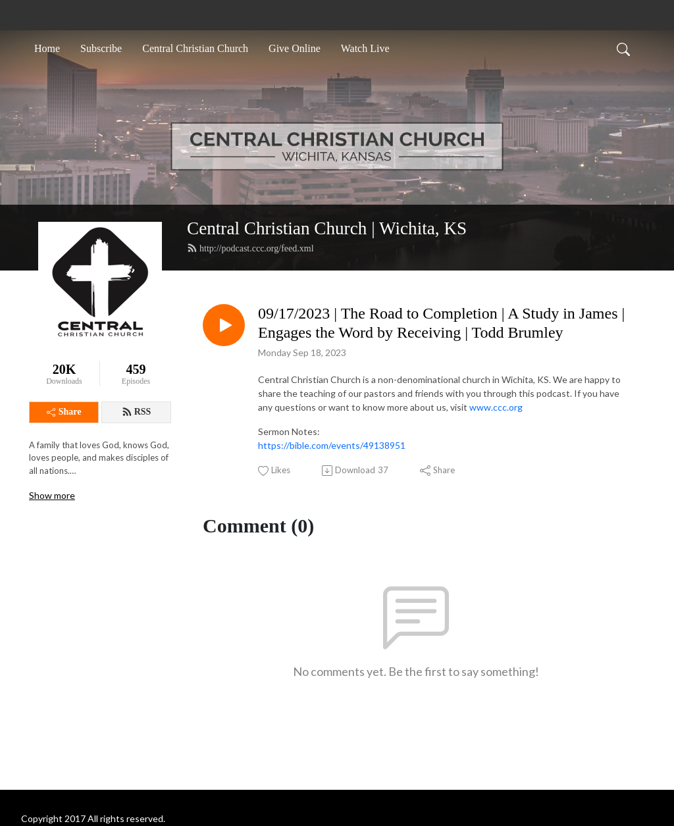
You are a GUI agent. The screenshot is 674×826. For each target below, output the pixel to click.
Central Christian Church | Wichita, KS (327, 228)
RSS (136, 412)
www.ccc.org (496, 407)
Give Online (295, 48)
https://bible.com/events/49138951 (331, 445)
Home (47, 48)
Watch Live (365, 48)
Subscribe (101, 48)
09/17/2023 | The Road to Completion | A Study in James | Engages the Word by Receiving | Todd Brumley (441, 323)
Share (64, 412)
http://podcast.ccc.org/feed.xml (250, 248)
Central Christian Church (195, 48)
